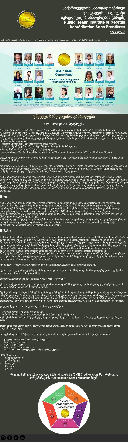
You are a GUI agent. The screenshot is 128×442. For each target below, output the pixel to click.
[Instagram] (3, 437)
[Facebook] (9, 437)
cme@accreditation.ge (83, 334)
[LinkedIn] (22, 437)
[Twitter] (16, 437)
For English (117, 32)
